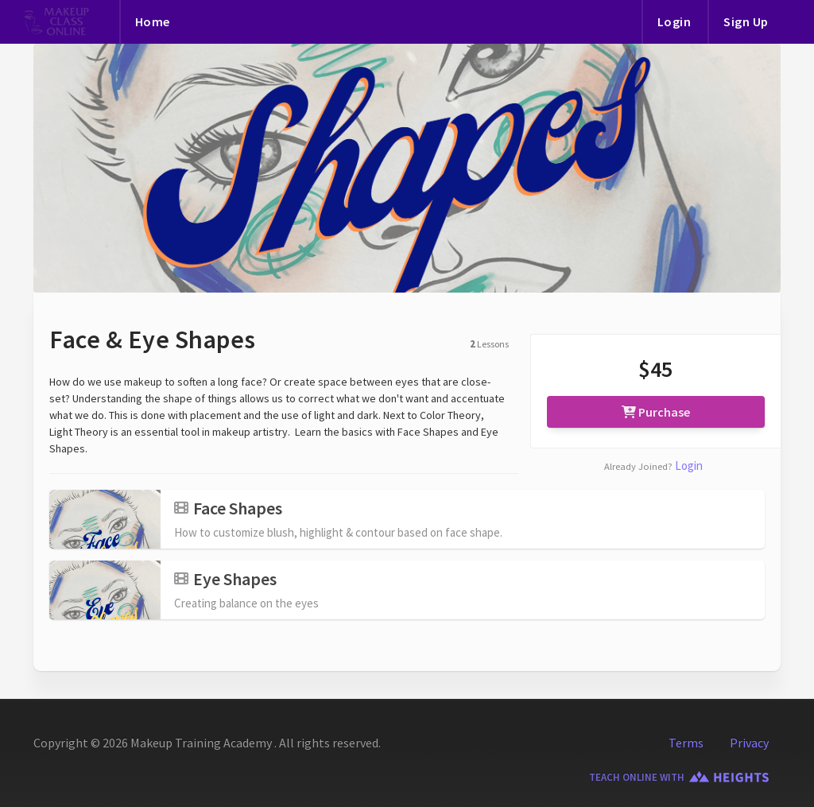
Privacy (749, 743)
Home (152, 21)
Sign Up (746, 21)
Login (674, 21)
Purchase (656, 412)
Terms (686, 743)
